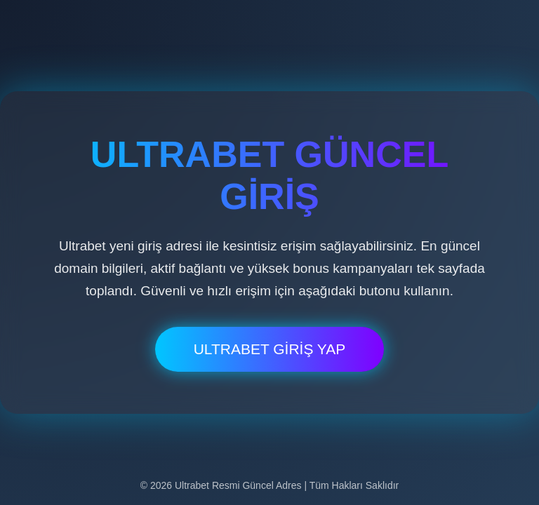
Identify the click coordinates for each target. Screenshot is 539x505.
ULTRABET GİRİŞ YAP (270, 349)
